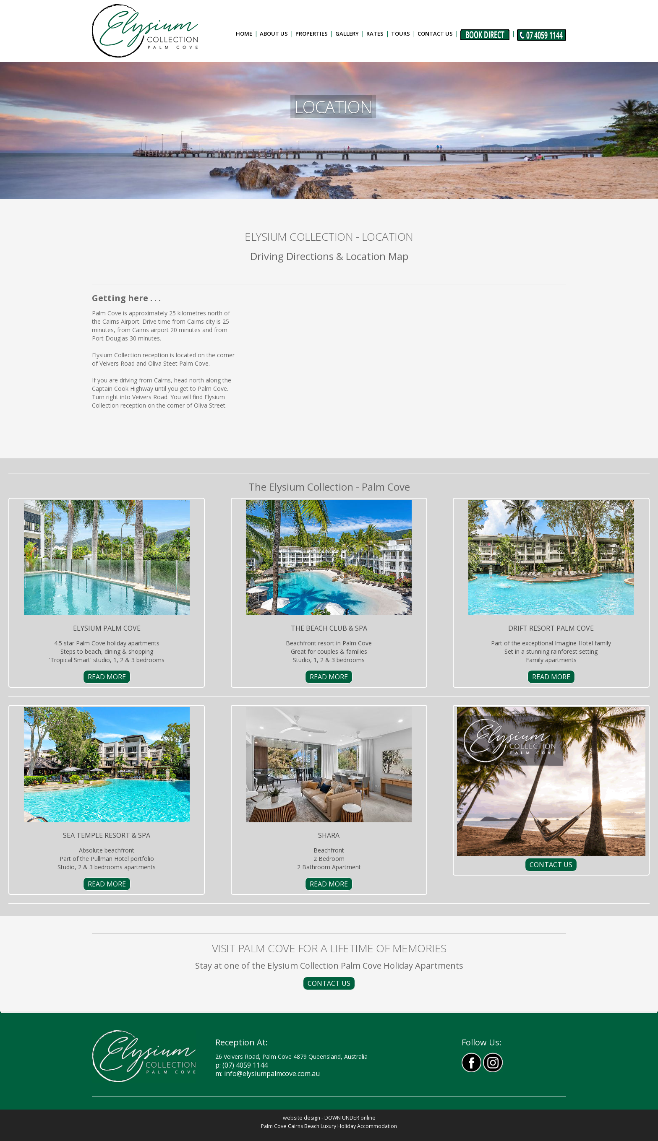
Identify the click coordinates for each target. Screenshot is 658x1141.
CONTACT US (551, 864)
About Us (274, 33)
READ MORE (107, 676)
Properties (311, 33)
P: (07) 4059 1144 (241, 1065)
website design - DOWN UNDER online (329, 1117)
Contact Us (435, 33)
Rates (375, 33)
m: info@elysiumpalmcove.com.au (267, 1073)
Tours (400, 33)
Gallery (347, 33)
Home (244, 33)
